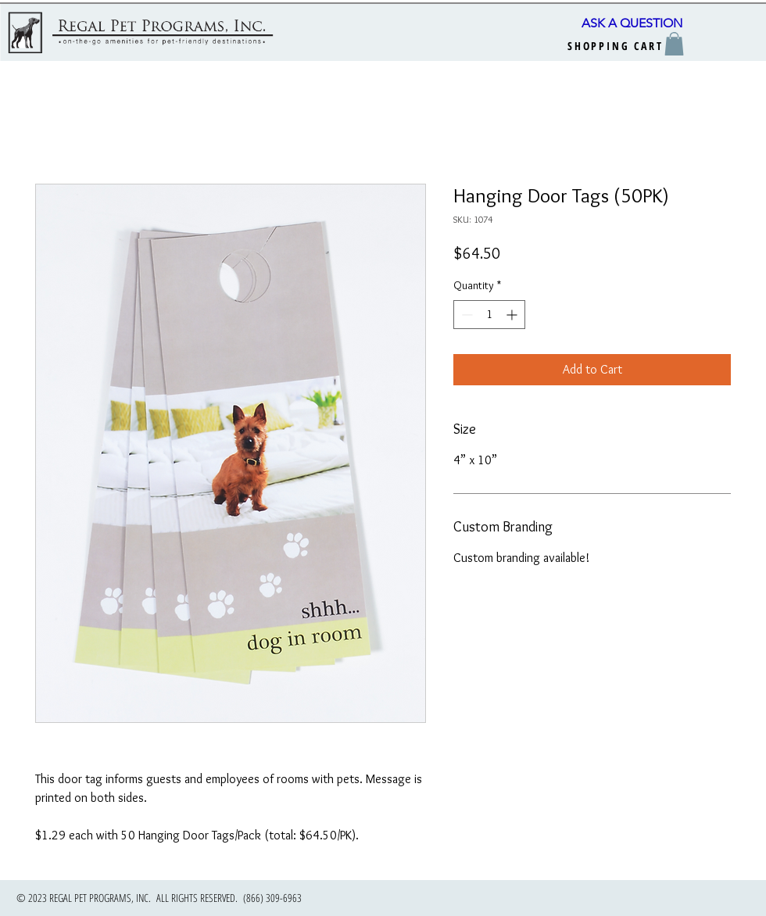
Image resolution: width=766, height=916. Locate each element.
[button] (674, 43)
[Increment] (513, 314)
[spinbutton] (489, 314)
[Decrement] (465, 314)
